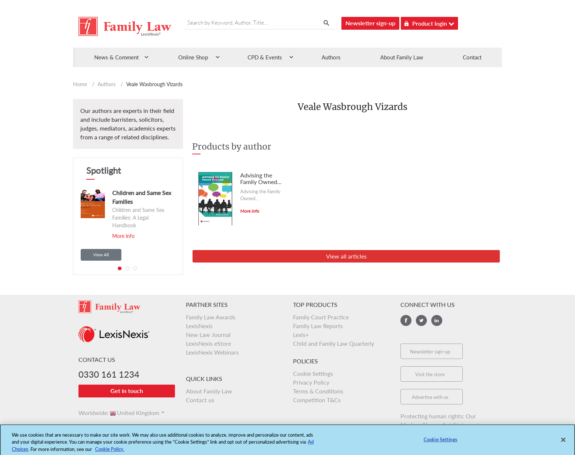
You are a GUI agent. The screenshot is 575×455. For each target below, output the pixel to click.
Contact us (200, 399)
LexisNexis (199, 325)
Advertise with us (430, 397)
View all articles (346, 256)
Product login (429, 22)
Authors (331, 57)
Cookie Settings (313, 373)
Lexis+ (301, 334)
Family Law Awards (210, 316)
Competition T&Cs (317, 399)
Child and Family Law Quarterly (333, 343)
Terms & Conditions (318, 391)
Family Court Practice (321, 316)
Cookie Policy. (109, 452)
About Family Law (401, 57)
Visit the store (430, 374)
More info (123, 236)
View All (101, 254)
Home (80, 84)
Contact (472, 57)
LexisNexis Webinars (212, 352)
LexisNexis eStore (208, 343)
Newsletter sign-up (370, 22)
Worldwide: (90, 412)
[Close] (563, 442)
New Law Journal (208, 334)
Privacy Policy (311, 382)
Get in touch (126, 390)
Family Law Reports (318, 325)
